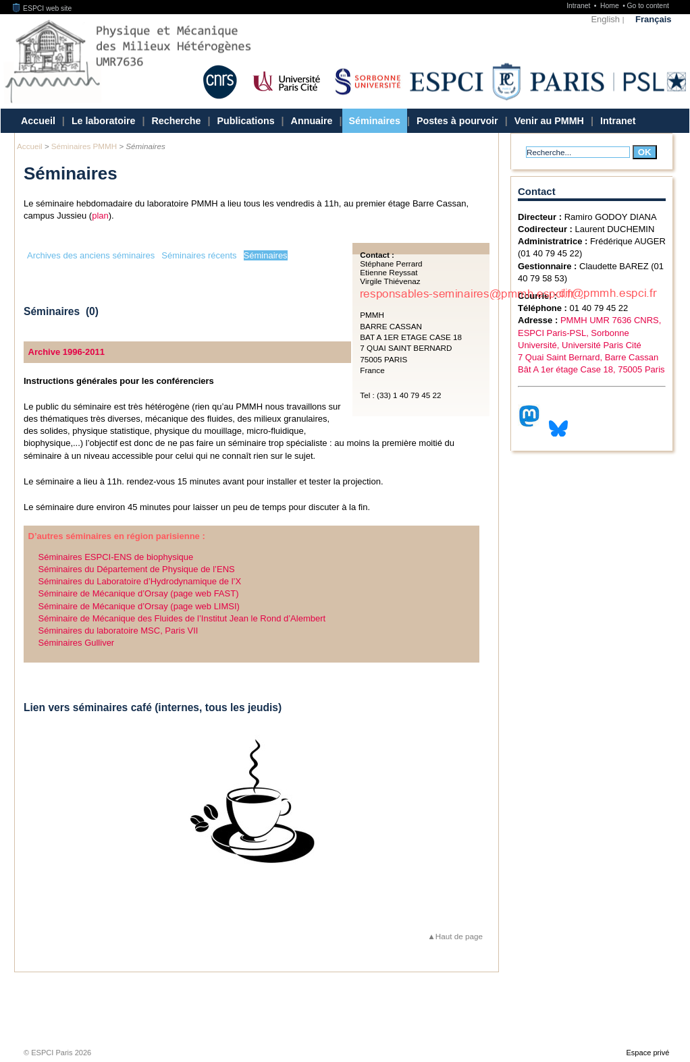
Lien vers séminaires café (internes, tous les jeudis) (153, 707)
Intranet (579, 5)
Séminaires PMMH (84, 146)
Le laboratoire (104, 120)
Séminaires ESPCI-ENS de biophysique (116, 557)
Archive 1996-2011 (66, 352)
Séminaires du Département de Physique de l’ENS (136, 569)
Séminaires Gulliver (76, 643)
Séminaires (374, 120)
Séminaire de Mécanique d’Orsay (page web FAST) (138, 593)
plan (100, 216)
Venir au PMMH (549, 120)
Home (610, 5)
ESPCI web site (42, 8)
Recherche (176, 120)
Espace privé (647, 1053)
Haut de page (459, 936)
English (605, 19)
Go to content (647, 5)
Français (653, 19)
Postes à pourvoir (457, 120)
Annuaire (312, 120)
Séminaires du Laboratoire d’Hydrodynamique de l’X (140, 581)
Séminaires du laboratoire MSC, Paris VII (118, 630)
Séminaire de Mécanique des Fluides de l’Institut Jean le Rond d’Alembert (182, 618)
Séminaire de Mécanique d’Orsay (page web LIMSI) (139, 606)
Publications (246, 120)
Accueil (38, 120)
